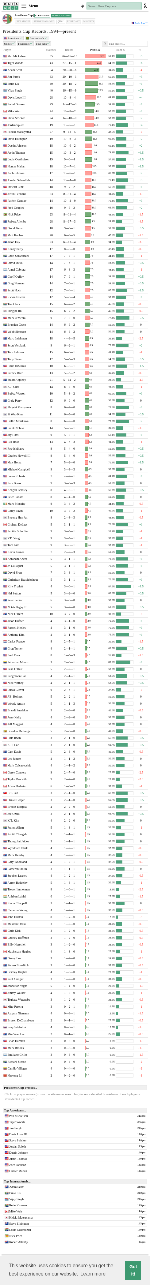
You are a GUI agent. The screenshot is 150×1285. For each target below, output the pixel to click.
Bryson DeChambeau (20, 1020)
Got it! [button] (133, 1270)
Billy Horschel (16, 944)
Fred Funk (13, 655)
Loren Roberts (16, 476)
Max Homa (14, 462)
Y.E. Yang (13, 538)
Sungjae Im (14, 311)
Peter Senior (14, 600)
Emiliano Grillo (17, 1054)
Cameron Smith (17, 869)
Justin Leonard (16, 194)
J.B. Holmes (14, 696)
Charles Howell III (18, 455)
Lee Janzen (14, 758)
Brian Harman (16, 1041)
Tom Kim (13, 545)
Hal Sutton (14, 593)
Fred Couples (15, 207)
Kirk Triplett (15, 586)
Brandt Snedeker (17, 710)
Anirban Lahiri (16, 896)
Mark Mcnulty (16, 503)
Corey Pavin (15, 510)
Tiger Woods (15, 63)
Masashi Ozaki (16, 924)
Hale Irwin (14, 738)
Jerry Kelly (14, 717)
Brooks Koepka (17, 806)
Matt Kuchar (15, 235)
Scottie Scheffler (17, 531)
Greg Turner (14, 648)
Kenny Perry (15, 249)
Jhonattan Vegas (17, 985)
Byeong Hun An (17, 517)
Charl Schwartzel (18, 255)
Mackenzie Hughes (19, 951)
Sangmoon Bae (16, 676)
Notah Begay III (17, 607)
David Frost (14, 572)
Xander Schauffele (18, 180)
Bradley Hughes (17, 972)
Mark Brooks (15, 1048)
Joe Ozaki (13, 813)
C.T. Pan (12, 793)
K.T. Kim (13, 820)
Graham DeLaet (17, 524)
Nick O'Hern (15, 614)
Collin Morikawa (18, 421)
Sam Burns (14, 483)
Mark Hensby (15, 855)
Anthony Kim (15, 634)
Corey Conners (16, 772)
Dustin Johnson (16, 145)
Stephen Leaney (17, 875)
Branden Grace (16, 324)
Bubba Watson (16, 393)
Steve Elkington (17, 138)
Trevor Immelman (18, 889)
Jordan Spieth (15, 125)
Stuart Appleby (16, 379)
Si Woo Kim (15, 414)
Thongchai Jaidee (18, 841)
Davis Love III (16, 97)
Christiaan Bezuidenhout (22, 579)
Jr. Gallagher (15, 566)
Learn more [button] (93, 1273)
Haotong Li (14, 1075)
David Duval (15, 262)
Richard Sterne (16, 1061)
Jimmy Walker (16, 993)
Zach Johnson (15, 173)
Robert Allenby (16, 221)
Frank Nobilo (15, 428)
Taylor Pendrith (16, 779)
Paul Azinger (15, 979)
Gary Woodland (17, 862)
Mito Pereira (15, 1006)
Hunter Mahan (16, 166)
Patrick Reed (15, 373)
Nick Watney (15, 682)
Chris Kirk (14, 930)
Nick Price (14, 214)
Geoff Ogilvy (15, 276)
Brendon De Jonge (18, 731)
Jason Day (13, 242)
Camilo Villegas (17, 1068)
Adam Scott (14, 70)
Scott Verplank (16, 345)
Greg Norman (15, 283)
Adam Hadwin (16, 786)
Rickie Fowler (16, 297)
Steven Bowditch (18, 965)
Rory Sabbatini (16, 1027)
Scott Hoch (14, 290)
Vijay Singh (14, 90)
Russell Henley (16, 627)
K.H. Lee (13, 745)
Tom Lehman (15, 352)
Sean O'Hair (14, 669)
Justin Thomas (16, 152)
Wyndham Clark (17, 848)
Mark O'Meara (16, 318)
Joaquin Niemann (18, 1013)
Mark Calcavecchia (19, 765)
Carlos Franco (16, 641)
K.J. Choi (13, 386)
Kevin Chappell (17, 903)
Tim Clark (13, 304)
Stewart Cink (15, 187)
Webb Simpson (16, 331)
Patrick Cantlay (16, 200)
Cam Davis (14, 751)
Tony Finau (14, 359)
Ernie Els (13, 83)
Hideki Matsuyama (19, 131)
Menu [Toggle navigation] (29, 6)
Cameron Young (17, 910)
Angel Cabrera (16, 269)
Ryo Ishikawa (15, 448)
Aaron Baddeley (17, 882)
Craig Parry (14, 400)
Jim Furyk (13, 76)
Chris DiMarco (16, 366)
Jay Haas (12, 434)
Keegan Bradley (17, 490)
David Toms (14, 228)
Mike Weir (14, 111)
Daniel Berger (16, 800)
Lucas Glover (15, 689)
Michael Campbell (18, 469)
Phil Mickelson (16, 56)
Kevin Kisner (15, 552)
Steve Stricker (16, 118)
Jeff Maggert (15, 724)
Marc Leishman (17, 338)
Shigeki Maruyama (19, 407)
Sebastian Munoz (18, 662)
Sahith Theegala (17, 834)
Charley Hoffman (18, 937)
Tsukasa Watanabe (18, 999)
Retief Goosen (16, 104)
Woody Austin (16, 703)
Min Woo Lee (15, 1034)
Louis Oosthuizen (18, 159)
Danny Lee (14, 958)
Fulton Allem (15, 827)
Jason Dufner (15, 621)
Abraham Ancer (17, 558)
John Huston (15, 917)
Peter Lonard (15, 497)
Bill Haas (13, 442)
